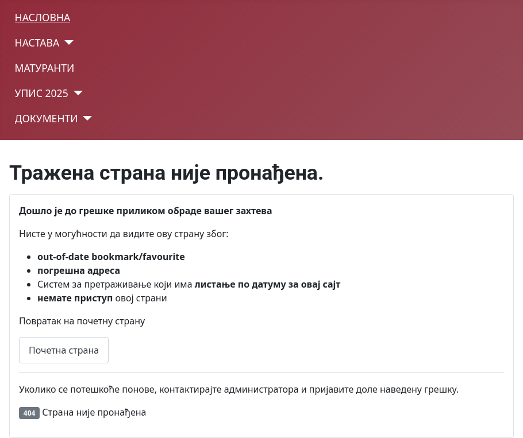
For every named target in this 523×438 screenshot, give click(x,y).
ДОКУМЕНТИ (46, 118)
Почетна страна (64, 350)
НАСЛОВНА (43, 17)
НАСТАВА (37, 42)
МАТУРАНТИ (45, 68)
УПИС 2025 (41, 93)
